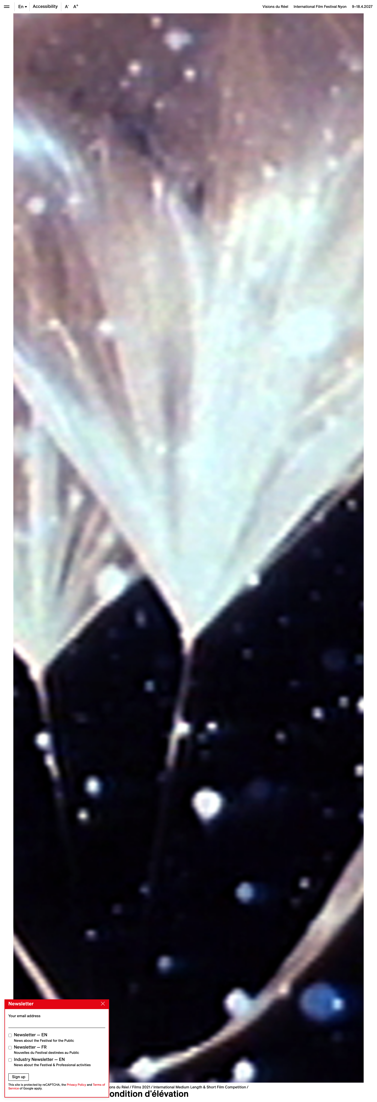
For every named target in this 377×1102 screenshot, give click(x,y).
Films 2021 (141, 1087)
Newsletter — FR (46, 1050)
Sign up (18, 1077)
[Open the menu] (6, 6)
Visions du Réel (116, 1087)
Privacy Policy (76, 1085)
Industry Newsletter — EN (52, 1062)
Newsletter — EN (44, 1037)
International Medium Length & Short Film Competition (199, 1087)
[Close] (102, 1004)
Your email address (24, 1016)
